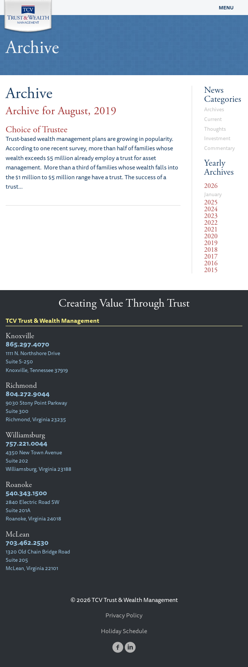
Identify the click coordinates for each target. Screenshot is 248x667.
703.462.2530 (27, 542)
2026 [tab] (211, 186)
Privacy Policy (124, 615)
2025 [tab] (211, 202)
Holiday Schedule (124, 631)
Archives (214, 109)
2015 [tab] (211, 270)
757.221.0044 (26, 443)
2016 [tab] (211, 263)
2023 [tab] (211, 216)
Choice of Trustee (37, 129)
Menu (226, 7)
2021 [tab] (211, 229)
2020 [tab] (211, 236)
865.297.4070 (27, 344)
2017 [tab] (211, 256)
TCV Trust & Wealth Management (93, 7)
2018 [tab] (211, 250)
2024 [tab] (211, 209)
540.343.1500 (26, 493)
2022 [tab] (211, 222)
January (213, 194)
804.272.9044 (28, 394)
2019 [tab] (211, 243)
